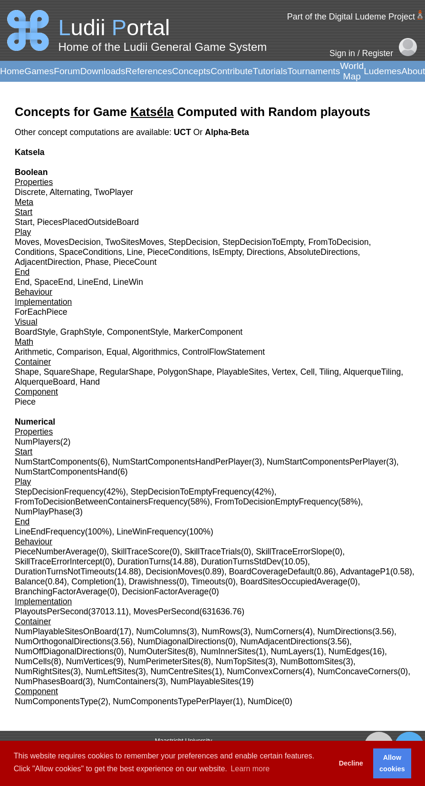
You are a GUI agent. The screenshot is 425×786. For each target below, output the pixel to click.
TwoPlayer (113, 192)
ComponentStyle (138, 332)
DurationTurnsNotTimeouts (65, 571)
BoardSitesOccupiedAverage (294, 581)
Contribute (232, 71)
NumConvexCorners (264, 671)
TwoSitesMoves (134, 242)
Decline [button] (351, 763)
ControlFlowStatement (223, 352)
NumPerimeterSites (164, 661)
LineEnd (92, 282)
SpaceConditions (90, 252)
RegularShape (126, 372)
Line (135, 252)
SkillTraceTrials (212, 551)
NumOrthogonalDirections (63, 641)
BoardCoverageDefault (271, 571)
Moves (27, 242)
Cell (307, 372)
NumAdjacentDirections (284, 641)
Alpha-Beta (227, 132)
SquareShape (69, 372)
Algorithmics (154, 352)
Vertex (284, 372)
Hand (90, 382)
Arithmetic (33, 352)
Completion (92, 581)
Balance (30, 581)
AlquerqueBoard (45, 382)
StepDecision (193, 242)
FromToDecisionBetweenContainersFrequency (101, 501)
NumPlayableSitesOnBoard (65, 631)
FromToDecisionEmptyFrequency (276, 501)
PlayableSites (242, 372)
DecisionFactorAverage (165, 591)
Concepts (191, 71)
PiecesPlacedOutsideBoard (88, 222)
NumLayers (291, 651)
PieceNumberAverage (56, 551)
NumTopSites (240, 661)
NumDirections (345, 631)
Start (23, 222)
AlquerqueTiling (372, 372)
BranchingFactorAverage (61, 591)
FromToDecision (338, 242)
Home (12, 71)
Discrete (30, 192)
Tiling (328, 372)
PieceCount (134, 262)
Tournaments (313, 71)
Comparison (79, 352)
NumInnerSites (228, 651)
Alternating (69, 192)
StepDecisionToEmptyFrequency (191, 491)
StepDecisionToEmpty (263, 242)
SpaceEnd (53, 282)
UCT (183, 132)
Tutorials (269, 71)
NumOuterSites (156, 651)
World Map (352, 71)
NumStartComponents (56, 461)
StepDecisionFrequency (59, 491)
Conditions (34, 252)
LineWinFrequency (151, 531)
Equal (117, 352)
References (149, 71)
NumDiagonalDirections (181, 641)
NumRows (221, 631)
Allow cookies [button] (392, 763)
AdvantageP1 (365, 571)
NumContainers (126, 681)
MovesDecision (72, 242)
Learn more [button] (250, 769)
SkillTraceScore (140, 551)
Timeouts (208, 581)
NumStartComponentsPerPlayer (326, 461)
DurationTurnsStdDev (241, 561)
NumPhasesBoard (49, 681)
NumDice (265, 701)
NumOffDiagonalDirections (64, 651)
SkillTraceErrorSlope (294, 551)
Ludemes (382, 71)
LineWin (128, 282)
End (22, 282)
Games (39, 71)
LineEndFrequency (50, 531)
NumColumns (161, 631)
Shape (27, 372)
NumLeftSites (111, 671)
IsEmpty (227, 252)
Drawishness (153, 581)
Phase (97, 262)
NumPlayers (37, 441)
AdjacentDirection (47, 262)
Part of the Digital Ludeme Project (351, 16)
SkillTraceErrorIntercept (58, 561)
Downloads (103, 71)
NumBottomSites (311, 661)
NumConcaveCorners (358, 671)
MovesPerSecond (166, 611)
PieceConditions (177, 252)
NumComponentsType (56, 701)
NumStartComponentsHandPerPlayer (181, 461)
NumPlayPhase (43, 511)
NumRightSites (42, 671)
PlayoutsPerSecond (51, 611)
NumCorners (279, 631)
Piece (25, 402)
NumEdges (349, 651)
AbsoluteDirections (323, 252)
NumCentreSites (181, 671)
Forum (67, 71)
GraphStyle (81, 332)
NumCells (33, 661)
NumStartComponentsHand (66, 471)
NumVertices (90, 661)
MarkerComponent (208, 332)
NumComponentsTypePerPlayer (172, 701)
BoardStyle (35, 332)
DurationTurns (143, 561)
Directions (265, 252)
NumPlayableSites (205, 681)
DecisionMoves (173, 571)
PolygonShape (184, 372)
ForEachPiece (41, 312)
